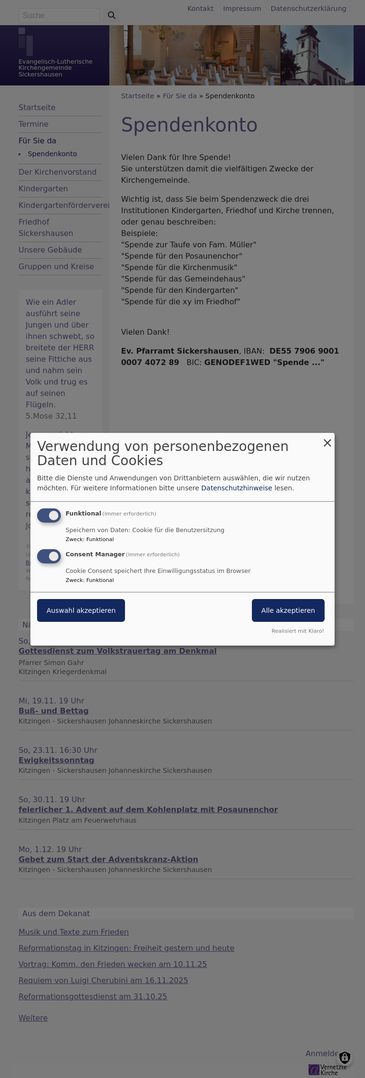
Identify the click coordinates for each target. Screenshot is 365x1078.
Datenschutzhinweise (237, 488)
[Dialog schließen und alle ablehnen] (327, 438)
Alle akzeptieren (288, 610)
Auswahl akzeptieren (81, 610)
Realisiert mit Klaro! (297, 631)
